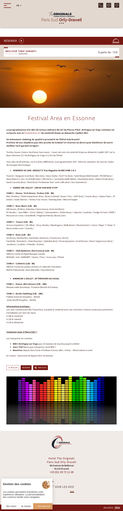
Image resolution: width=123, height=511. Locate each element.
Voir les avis (61, 486)
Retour (14, 367)
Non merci (10, 506)
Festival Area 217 (32, 133)
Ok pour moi (43, 506)
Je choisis (26, 506)
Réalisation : (111, 507)
